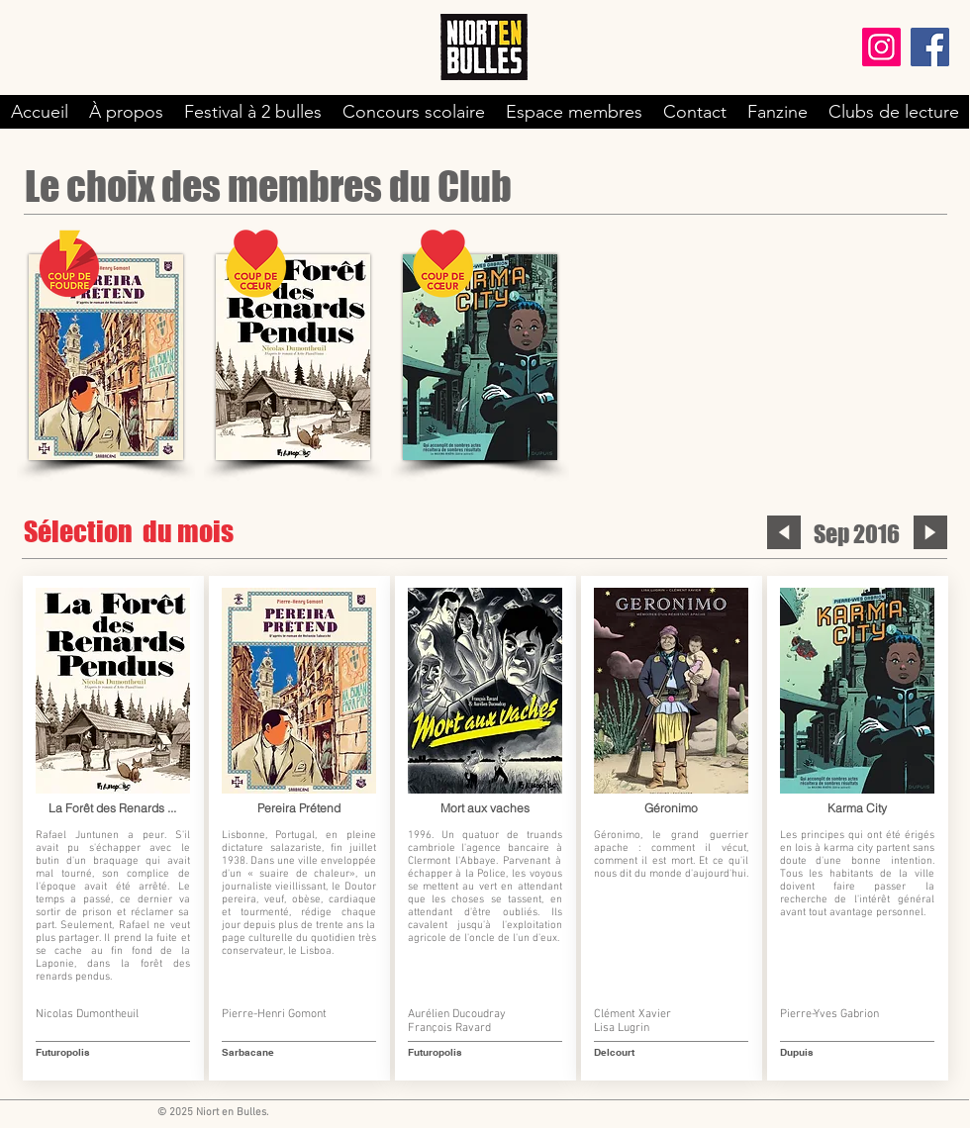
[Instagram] (881, 47)
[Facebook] (930, 47)
